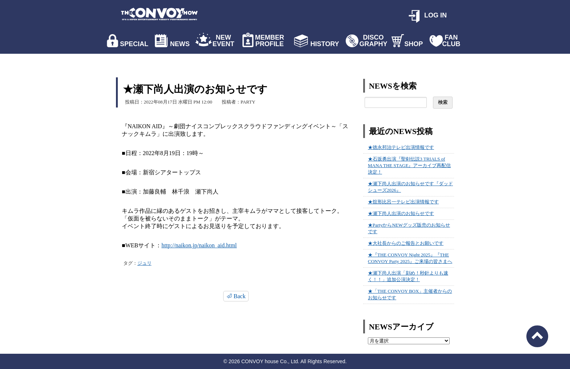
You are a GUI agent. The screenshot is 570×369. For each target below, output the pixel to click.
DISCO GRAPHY (374, 40)
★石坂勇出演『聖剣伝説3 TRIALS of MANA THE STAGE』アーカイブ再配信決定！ (409, 165)
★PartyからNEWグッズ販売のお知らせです (409, 228)
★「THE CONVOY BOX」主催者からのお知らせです (410, 294)
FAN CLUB (451, 40)
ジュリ (144, 263)
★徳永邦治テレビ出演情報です (401, 147)
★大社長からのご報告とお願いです (405, 243)
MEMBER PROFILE (269, 40)
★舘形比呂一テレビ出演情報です (403, 201)
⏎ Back (236, 296)
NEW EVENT (223, 40)
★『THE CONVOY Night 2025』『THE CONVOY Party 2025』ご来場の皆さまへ (410, 258)
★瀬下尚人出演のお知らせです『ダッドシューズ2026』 (410, 187)
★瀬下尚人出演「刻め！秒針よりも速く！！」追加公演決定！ (408, 276)
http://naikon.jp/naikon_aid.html (199, 245)
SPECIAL (134, 44)
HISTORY (324, 44)
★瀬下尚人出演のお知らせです (401, 213)
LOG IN (435, 15)
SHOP (413, 44)
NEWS (180, 44)
